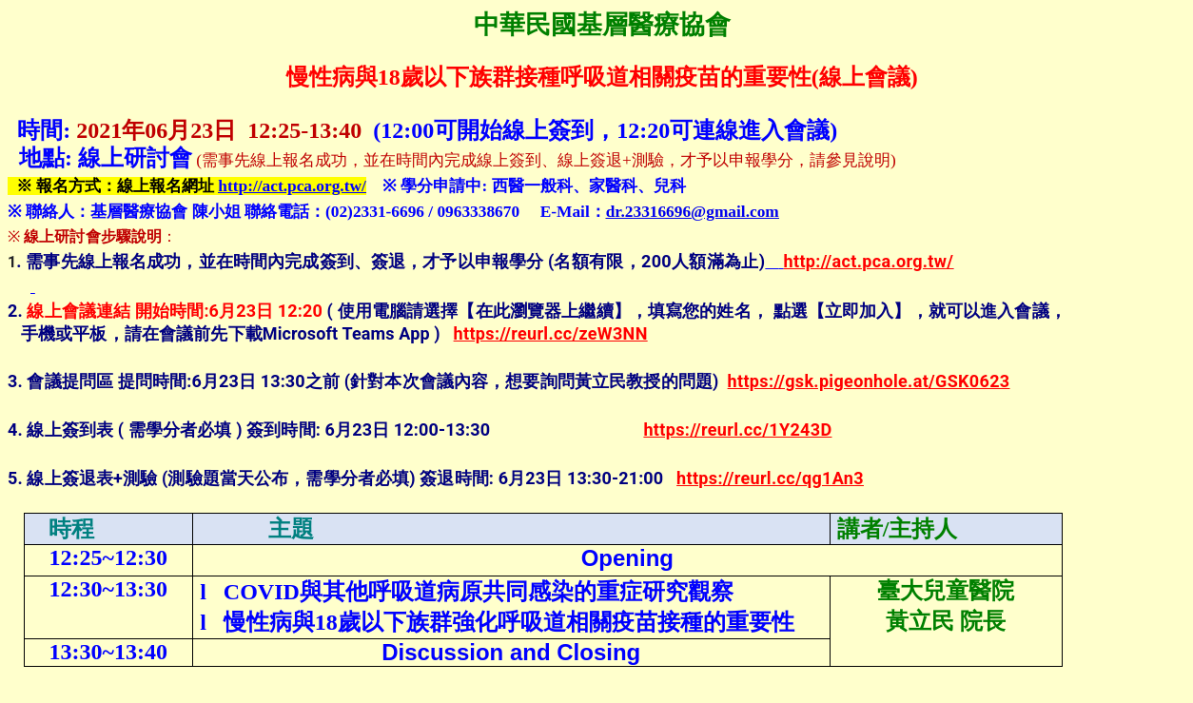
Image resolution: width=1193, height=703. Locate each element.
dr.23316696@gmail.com (692, 212)
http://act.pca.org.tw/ (291, 186)
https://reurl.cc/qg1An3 (770, 478)
